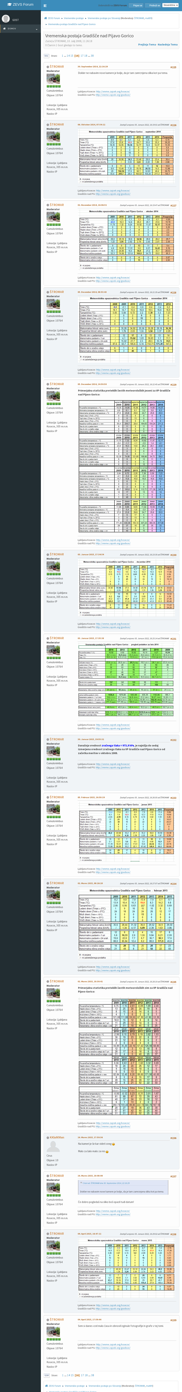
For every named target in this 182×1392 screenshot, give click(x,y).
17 (82, 55)
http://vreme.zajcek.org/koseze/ (113, 91)
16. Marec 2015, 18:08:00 (90, 1175)
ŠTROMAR (139, 18)
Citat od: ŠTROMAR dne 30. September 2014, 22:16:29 (106, 1183)
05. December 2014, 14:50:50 (92, 384)
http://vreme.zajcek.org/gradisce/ (113, 94)
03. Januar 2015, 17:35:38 (91, 638)
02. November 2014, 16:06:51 (92, 205)
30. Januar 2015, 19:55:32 (91, 739)
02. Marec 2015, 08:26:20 (90, 883)
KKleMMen (57, 1137)
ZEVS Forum (20, 4)
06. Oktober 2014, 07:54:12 (91, 124)
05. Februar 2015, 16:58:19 (91, 797)
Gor (47, 1375)
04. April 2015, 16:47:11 (89, 1233)
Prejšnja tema (147, 44)
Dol (46, 56)
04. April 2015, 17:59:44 (89, 1319)
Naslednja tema (168, 44)
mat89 (148, 18)
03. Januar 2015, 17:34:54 (91, 554)
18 (85, 55)
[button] (45, 5)
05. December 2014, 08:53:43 (92, 292)
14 (68, 55)
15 (72, 55)
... (65, 55)
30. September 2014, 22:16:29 (93, 66)
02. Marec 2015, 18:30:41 (90, 981)
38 (92, 55)
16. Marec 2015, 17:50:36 (90, 1137)
